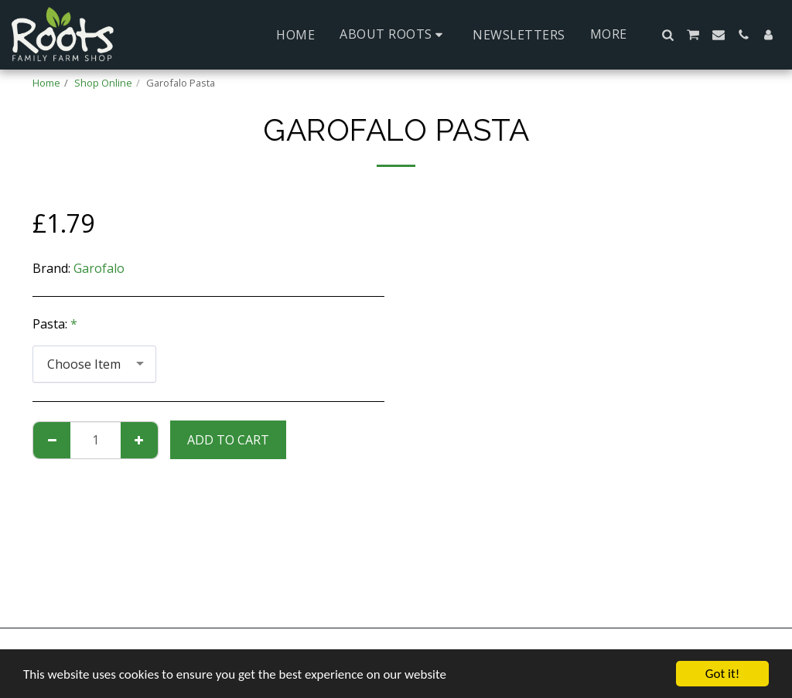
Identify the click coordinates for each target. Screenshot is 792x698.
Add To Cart (228, 439)
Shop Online (103, 83)
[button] (393, 34)
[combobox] (94, 364)
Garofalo (99, 268)
